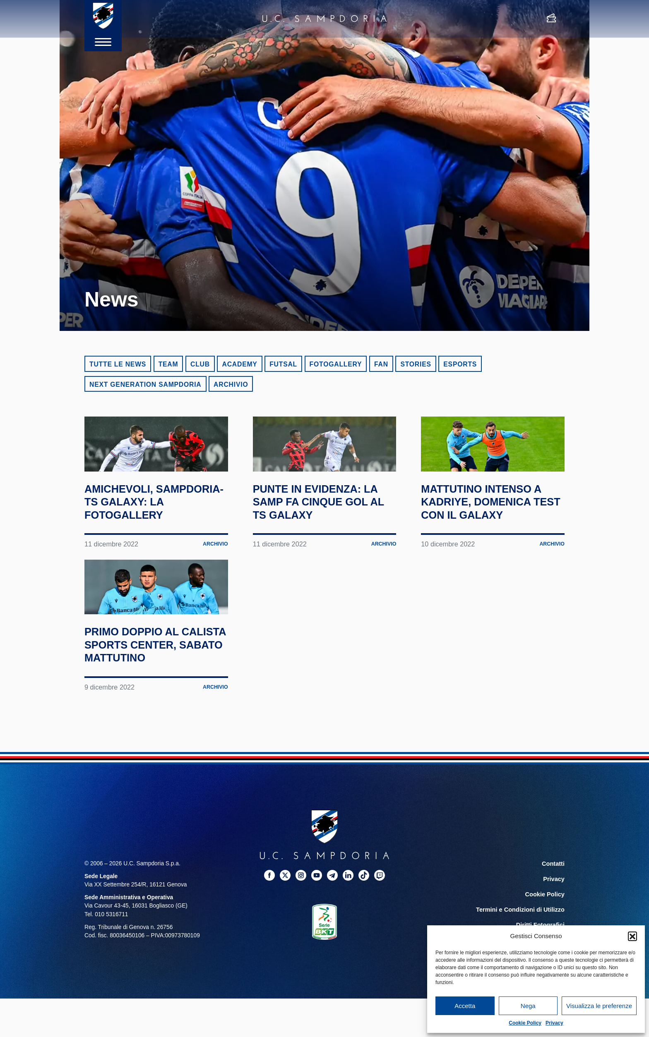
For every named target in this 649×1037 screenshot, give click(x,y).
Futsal (283, 364)
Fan (381, 364)
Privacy (554, 1023)
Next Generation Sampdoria (145, 384)
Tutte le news (117, 364)
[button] (632, 936)
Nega (528, 1005)
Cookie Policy (525, 1023)
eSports (460, 364)
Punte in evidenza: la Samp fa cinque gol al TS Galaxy (317, 536)
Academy (239, 364)
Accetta (464, 1005)
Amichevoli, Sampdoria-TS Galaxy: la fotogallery (132, 542)
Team (168, 364)
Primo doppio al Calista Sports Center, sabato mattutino (140, 733)
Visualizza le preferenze (599, 1005)
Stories (415, 364)
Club (200, 364)
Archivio (231, 384)
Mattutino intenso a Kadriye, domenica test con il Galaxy (492, 536)
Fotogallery (336, 364)
